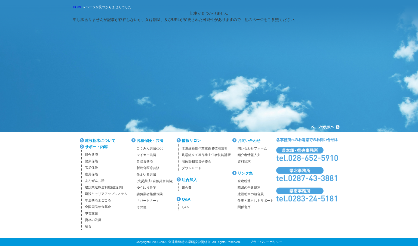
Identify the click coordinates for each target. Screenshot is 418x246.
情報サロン (191, 140)
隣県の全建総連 (249, 187)
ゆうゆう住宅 (146, 187)
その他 (141, 207)
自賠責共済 (145, 161)
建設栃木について (100, 140)
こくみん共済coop (150, 148)
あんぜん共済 (94, 181)
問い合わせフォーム (252, 148)
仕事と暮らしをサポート (255, 201)
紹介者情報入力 (249, 155)
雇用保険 (91, 174)
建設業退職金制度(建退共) (104, 187)
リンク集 (245, 173)
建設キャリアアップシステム (106, 194)
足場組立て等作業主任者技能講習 (206, 155)
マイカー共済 (146, 155)
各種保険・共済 (150, 140)
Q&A (186, 199)
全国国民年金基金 (98, 207)
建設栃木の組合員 (251, 194)
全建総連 (244, 181)
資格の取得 (93, 220)
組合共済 (91, 155)
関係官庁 (244, 207)
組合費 (187, 187)
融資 (88, 226)
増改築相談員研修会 (196, 161)
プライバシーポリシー (266, 242)
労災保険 (91, 168)
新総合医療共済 (148, 168)
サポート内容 (96, 147)
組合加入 (189, 180)
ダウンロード (191, 168)
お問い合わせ (249, 140)
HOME (77, 7)
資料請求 (244, 161)
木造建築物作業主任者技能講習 (205, 148)
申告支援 (91, 213)
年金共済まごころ (98, 200)
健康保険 (91, 161)
